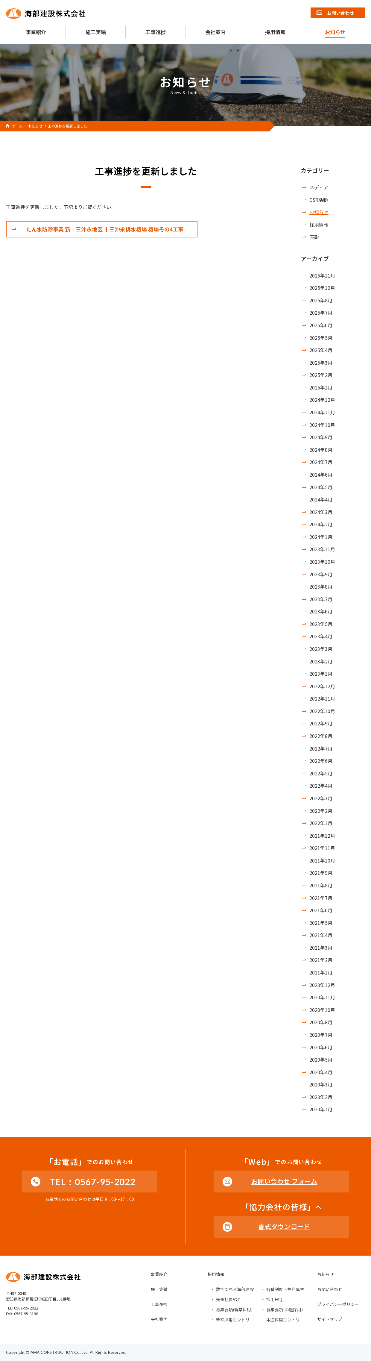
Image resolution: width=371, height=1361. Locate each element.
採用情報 (319, 224)
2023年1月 (320, 673)
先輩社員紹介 (228, 1299)
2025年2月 (320, 375)
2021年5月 (320, 922)
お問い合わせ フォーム (284, 1181)
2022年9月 (320, 723)
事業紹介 (159, 1274)
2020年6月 (320, 1047)
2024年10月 (322, 425)
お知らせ (319, 212)
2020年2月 (320, 1097)
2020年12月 (322, 985)
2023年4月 (320, 636)
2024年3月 (320, 512)
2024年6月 (320, 474)
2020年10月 (322, 1010)
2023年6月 (320, 611)
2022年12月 (322, 686)
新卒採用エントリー (235, 1320)
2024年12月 (322, 399)
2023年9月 (320, 574)
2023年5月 (320, 624)
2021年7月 (320, 898)
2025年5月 (320, 337)
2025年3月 (320, 362)
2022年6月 (320, 760)
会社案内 (159, 1319)
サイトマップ (329, 1319)
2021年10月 (322, 860)
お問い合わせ (329, 1289)
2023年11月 (322, 549)
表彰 (314, 237)
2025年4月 (320, 350)
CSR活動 (318, 199)
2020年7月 (320, 1034)
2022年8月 (320, 736)
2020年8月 (320, 1022)
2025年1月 (320, 387)
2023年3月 (320, 648)
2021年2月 (320, 960)
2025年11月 (322, 275)
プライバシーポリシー (338, 1304)
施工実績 (159, 1289)
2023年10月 (322, 561)
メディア (318, 187)
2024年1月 (320, 537)
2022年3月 (320, 798)
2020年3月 (320, 1084)
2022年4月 (320, 785)
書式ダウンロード (284, 1226)
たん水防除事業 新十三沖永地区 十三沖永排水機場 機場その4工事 (104, 229)
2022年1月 (320, 823)
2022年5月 (320, 773)
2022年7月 (320, 748)
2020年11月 (322, 997)
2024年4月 (320, 499)
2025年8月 (320, 300)
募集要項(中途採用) (284, 1309)
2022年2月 (320, 810)
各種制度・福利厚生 (285, 1289)
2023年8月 (320, 586)
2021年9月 (320, 872)
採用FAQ (274, 1299)
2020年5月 (320, 1059)
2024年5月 (320, 487)
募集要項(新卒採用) (234, 1309)
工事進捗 (159, 1304)
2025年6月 (320, 325)
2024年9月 (320, 437)
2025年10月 (322, 287)
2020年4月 (320, 1072)
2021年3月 (320, 947)
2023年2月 (320, 661)
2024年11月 (322, 412)
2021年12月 (322, 835)
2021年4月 (320, 935)
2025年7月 (320, 312)
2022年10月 (322, 711)
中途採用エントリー (285, 1320)
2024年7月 (320, 462)
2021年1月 (320, 972)
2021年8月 (320, 885)
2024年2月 (320, 524)
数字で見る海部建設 (235, 1289)
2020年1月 (320, 1109)
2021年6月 (320, 910)
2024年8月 (320, 449)
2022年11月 (322, 698)
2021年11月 (322, 848)
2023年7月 (320, 599)
